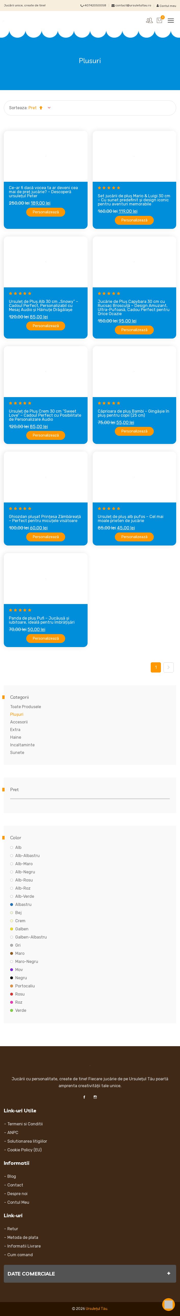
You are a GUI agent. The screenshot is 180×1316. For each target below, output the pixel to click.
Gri (18, 945)
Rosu (20, 994)
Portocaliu (25, 986)
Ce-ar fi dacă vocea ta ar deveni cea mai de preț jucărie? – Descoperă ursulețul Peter (43, 191)
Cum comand (20, 1254)
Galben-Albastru (31, 937)
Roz (18, 1002)
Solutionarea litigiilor (27, 1141)
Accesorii (19, 722)
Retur (12, 1228)
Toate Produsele (25, 706)
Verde (20, 1010)
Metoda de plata (22, 1237)
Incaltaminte (22, 745)
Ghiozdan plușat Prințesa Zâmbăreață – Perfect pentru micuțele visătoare (45, 518)
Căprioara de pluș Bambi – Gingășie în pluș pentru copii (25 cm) (133, 413)
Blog (11, 1176)
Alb (18, 847)
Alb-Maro (24, 863)
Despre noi (17, 1193)
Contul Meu (18, 1202)
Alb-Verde (24, 896)
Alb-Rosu (24, 880)
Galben (22, 929)
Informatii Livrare (24, 1246)
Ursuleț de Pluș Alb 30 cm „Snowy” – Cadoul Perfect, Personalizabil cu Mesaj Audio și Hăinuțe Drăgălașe (43, 305)
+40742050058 (93, 5)
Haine (15, 737)
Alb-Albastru (27, 855)
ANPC (12, 1132)
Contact (15, 1185)
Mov (19, 969)
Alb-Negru (25, 872)
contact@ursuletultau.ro (131, 5)
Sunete (17, 752)
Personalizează (46, 212)
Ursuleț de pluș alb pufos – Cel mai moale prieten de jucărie (130, 518)
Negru (21, 977)
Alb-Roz (23, 888)
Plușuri (16, 714)
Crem (20, 920)
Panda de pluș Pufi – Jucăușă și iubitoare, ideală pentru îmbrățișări (42, 620)
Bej (18, 912)
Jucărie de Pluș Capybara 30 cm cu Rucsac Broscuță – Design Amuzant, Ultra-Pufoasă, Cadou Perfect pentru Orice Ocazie (134, 307)
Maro (19, 953)
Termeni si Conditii (25, 1124)
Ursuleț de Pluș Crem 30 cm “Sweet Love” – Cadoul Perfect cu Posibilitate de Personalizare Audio (45, 415)
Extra (15, 729)
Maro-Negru (26, 961)
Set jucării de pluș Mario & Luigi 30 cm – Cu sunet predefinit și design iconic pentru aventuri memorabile (134, 199)
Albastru (23, 904)
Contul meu (166, 5)
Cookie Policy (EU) (24, 1149)
